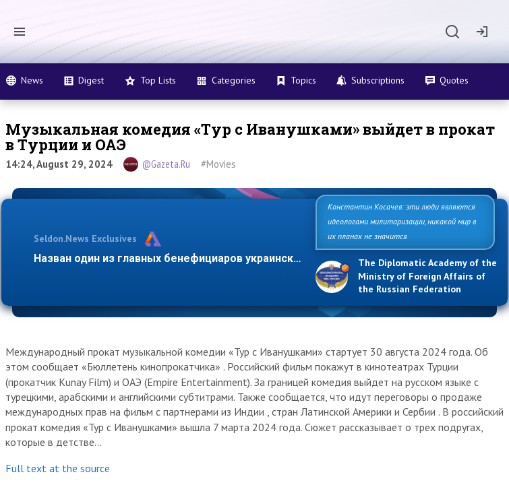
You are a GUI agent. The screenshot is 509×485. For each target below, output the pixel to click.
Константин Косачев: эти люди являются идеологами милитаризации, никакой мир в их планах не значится (402, 221)
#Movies (218, 164)
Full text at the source (57, 468)
